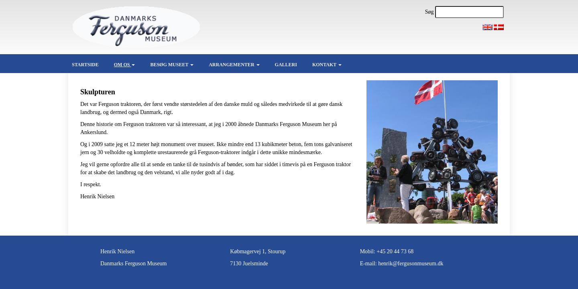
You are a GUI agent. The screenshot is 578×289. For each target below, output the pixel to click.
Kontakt (327, 64)
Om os (124, 64)
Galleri (286, 64)
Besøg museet (171, 64)
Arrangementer (234, 64)
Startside (85, 64)
